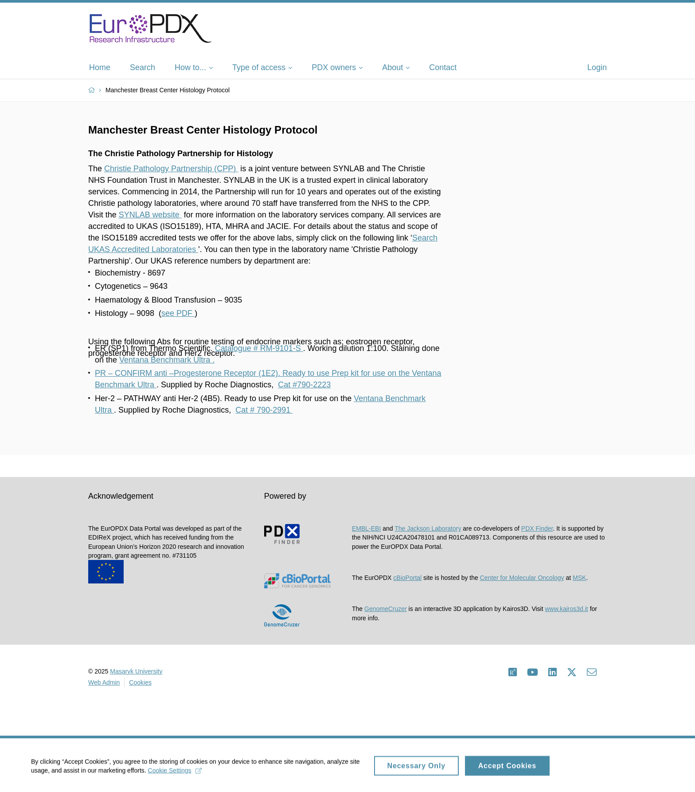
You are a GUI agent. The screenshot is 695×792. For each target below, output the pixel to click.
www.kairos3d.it (566, 608)
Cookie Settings (175, 773)
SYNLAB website (150, 214)
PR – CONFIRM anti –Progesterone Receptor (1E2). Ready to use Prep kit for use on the (253, 373)
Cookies (140, 682)
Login (597, 67)
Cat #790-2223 (304, 384)
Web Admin (104, 682)
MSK (579, 577)
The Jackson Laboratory (427, 528)
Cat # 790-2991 (264, 410)
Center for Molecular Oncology (522, 577)
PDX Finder (537, 528)
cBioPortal (407, 577)
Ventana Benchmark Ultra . (167, 359)
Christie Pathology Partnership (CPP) (171, 168)
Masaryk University (136, 671)
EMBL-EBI (366, 528)
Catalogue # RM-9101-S (259, 348)
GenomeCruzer (385, 608)
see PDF (178, 313)
